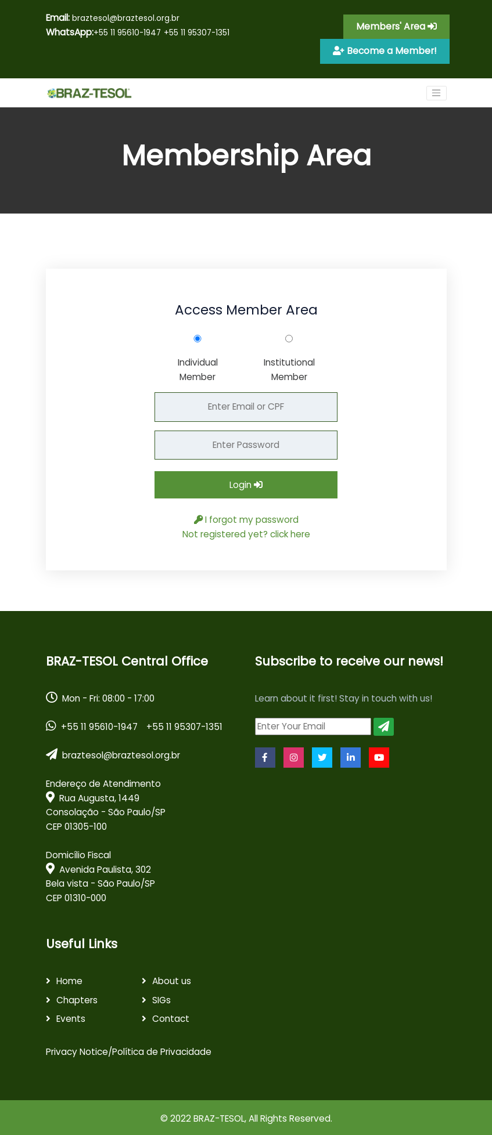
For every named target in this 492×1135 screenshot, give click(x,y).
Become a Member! (388, 49)
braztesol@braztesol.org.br (112, 18)
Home (69, 979)
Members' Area (400, 26)
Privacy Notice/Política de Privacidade (128, 1049)
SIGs (161, 997)
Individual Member (198, 366)
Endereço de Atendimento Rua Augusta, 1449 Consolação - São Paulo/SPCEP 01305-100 (106, 802)
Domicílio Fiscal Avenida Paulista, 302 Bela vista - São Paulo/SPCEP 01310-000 (100, 874)
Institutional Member (289, 366)
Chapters (77, 997)
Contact (170, 1016)
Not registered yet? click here (246, 531)
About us (171, 979)
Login (246, 482)
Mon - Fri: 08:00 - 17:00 (100, 695)
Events (70, 1016)
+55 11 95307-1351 (196, 32)
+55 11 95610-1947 (127, 32)
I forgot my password (246, 517)
